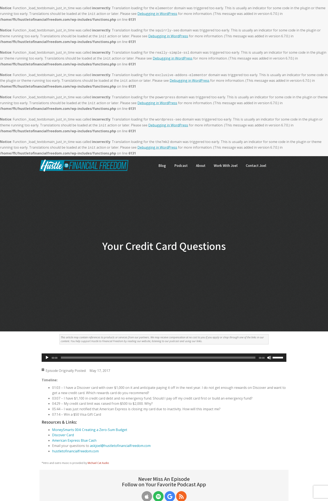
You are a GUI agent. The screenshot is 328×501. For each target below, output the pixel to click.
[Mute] (269, 358)
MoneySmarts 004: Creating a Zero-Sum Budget (89, 429)
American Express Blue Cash (74, 440)
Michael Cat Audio (98, 463)
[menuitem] (162, 169)
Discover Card (63, 435)
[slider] (158, 358)
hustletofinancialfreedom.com (75, 451)
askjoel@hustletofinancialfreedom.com (120, 445)
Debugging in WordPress (157, 13)
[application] (164, 357)
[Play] (47, 358)
